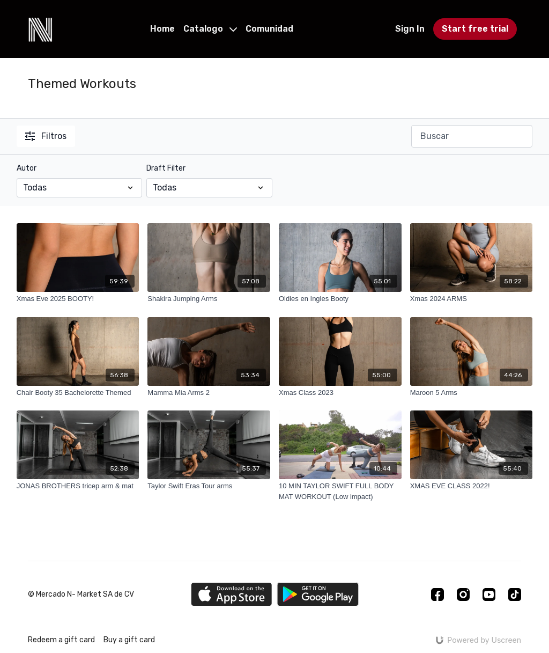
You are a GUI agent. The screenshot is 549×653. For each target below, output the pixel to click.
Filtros (45, 136)
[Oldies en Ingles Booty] (340, 299)
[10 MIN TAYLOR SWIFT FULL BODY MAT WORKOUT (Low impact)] (340, 491)
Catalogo (210, 29)
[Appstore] (231, 594)
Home (162, 29)
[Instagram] (463, 594)
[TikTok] (514, 594)
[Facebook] (437, 594)
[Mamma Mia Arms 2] (208, 392)
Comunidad (269, 29)
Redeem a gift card (61, 639)
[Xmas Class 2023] (340, 392)
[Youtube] (489, 594)
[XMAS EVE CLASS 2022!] (471, 486)
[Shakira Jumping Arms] (208, 299)
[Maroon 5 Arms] (471, 392)
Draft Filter (166, 168)
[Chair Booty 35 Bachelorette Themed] (78, 392)
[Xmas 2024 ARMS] (471, 299)
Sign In (410, 29)
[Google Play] (318, 594)
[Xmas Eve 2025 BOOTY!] (78, 299)
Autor (26, 168)
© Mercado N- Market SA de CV (81, 594)
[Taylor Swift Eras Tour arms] (208, 486)
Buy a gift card (129, 639)
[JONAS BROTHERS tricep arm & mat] (78, 486)
